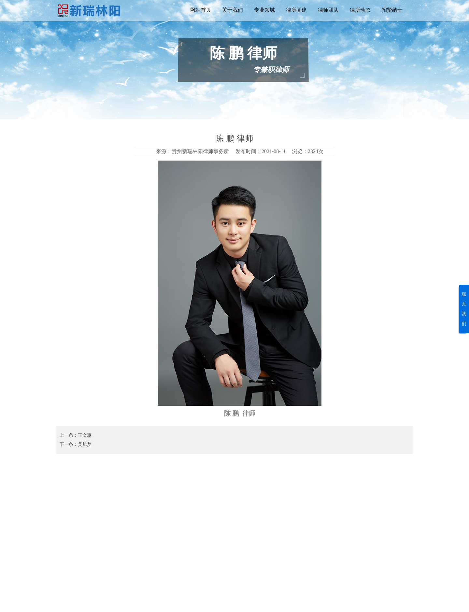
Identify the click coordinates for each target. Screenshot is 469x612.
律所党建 (296, 10)
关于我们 (232, 10)
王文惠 (85, 435)
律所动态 (360, 10)
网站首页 (200, 10)
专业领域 (264, 10)
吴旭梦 (85, 444)
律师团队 (328, 10)
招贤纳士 (392, 10)
